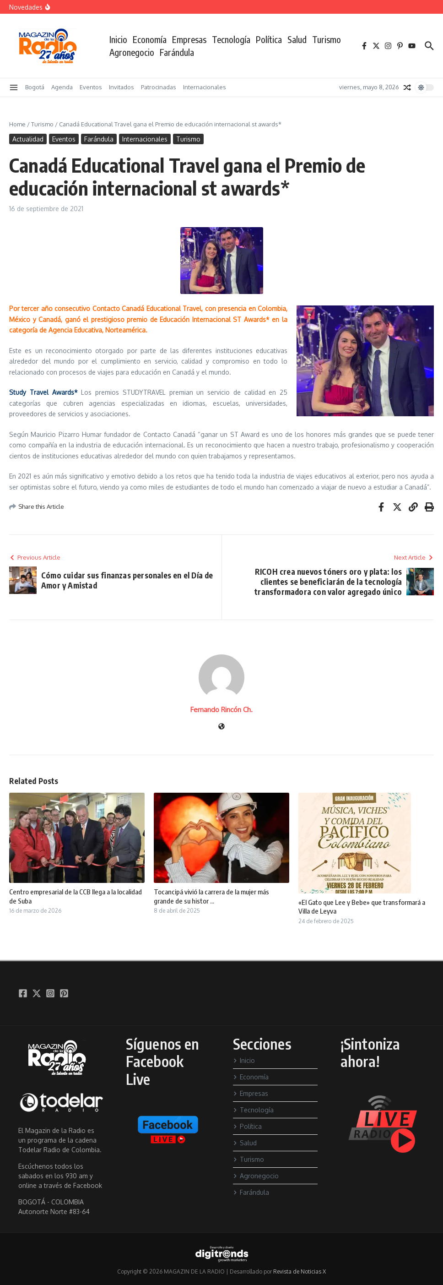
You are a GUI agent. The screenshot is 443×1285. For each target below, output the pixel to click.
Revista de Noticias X (299, 1271)
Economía (150, 39)
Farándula (177, 52)
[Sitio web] (221, 727)
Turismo (326, 39)
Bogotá (34, 87)
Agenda (62, 87)
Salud (297, 39)
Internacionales (204, 87)
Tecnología (231, 39)
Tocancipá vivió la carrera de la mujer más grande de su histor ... (211, 896)
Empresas (189, 39)
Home (17, 124)
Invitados (121, 87)
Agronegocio (131, 52)
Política (269, 39)
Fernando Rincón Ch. (221, 709)
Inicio (118, 39)
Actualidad (27, 139)
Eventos (91, 87)
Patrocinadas (158, 87)
